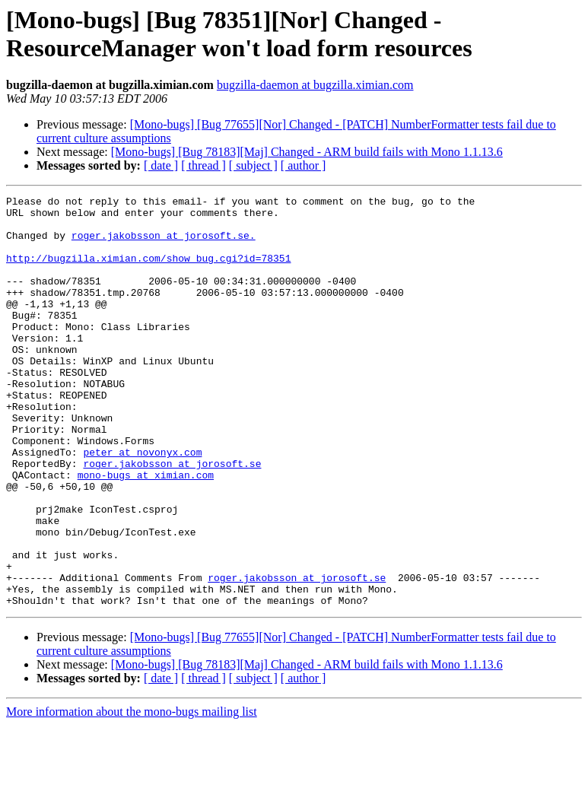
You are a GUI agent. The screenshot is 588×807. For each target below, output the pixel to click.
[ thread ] (203, 165)
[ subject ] (253, 165)
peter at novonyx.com (142, 504)
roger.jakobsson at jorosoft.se (172, 518)
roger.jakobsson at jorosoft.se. (164, 244)
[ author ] (303, 165)
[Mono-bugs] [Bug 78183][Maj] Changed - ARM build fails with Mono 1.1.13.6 (307, 151)
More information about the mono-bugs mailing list (131, 793)
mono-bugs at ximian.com (146, 532)
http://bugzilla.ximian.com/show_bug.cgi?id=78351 (148, 271)
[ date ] (161, 165)
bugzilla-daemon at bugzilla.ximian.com (315, 84)
